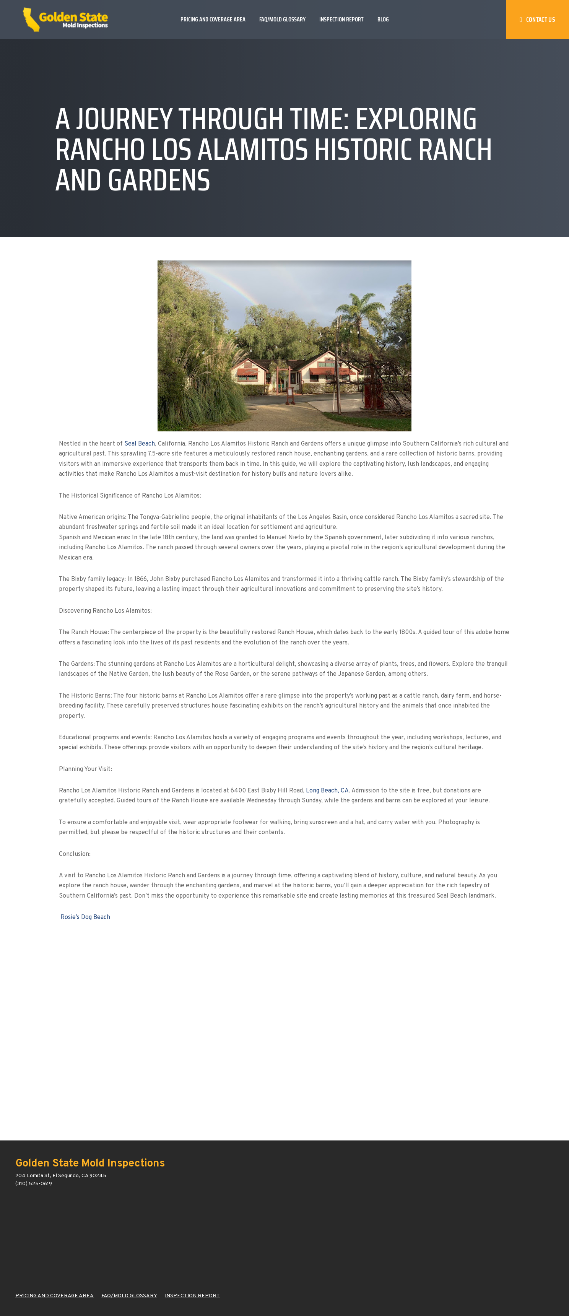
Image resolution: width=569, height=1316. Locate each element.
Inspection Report (341, 19)
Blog (383, 19)
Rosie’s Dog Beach (85, 917)
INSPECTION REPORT (192, 1296)
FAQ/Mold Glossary (282, 19)
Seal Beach (139, 444)
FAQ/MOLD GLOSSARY (129, 1296)
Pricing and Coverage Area (212, 19)
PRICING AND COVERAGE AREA (54, 1296)
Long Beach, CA (327, 791)
